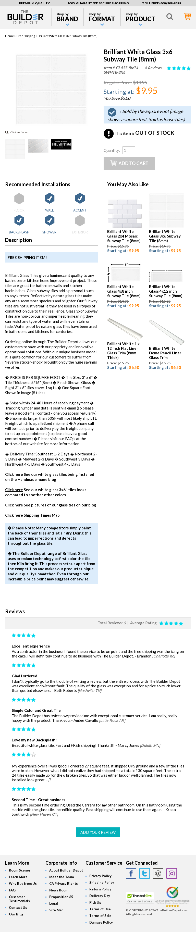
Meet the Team (61, 877)
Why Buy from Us (23, 883)
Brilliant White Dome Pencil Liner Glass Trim (165, 353)
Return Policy (100, 889)
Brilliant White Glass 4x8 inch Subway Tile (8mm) (124, 291)
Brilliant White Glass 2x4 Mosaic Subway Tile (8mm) (124, 236)
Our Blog (16, 914)
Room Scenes (20, 870)
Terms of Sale (100, 916)
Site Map (56, 910)
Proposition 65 (61, 897)
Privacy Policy (100, 876)
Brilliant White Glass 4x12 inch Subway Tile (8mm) (165, 291)
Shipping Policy (101, 882)
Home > (11, 36)
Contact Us (18, 907)
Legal (53, 903)
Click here (14, 474)
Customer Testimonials (19, 899)
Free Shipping (26, 36)
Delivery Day (99, 896)
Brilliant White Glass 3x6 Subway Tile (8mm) (165, 236)
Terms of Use (100, 909)
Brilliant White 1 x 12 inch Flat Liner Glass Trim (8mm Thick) (123, 350)
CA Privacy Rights (63, 883)
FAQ (12, 890)
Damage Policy (101, 922)
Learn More (18, 877)
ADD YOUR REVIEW (98, 832)
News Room (58, 890)
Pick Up (95, 902)
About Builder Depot (66, 870)
